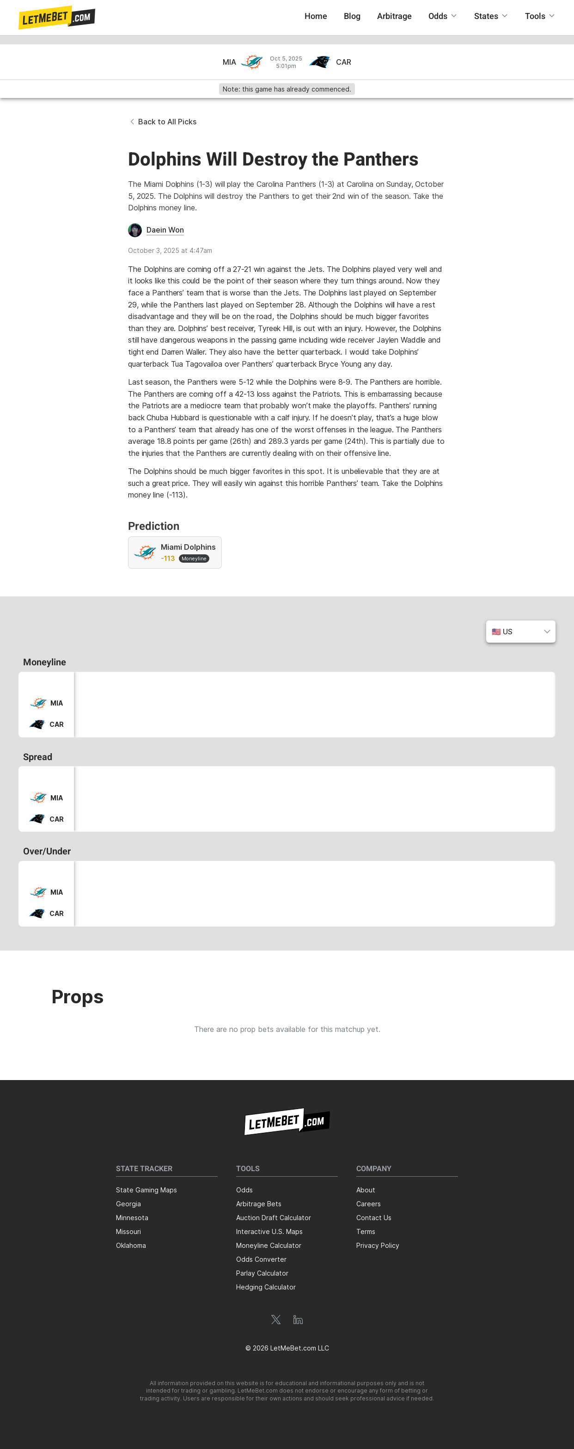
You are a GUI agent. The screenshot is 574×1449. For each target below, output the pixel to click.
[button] (56, 18)
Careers (368, 1204)
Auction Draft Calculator (273, 1218)
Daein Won (165, 229)
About (365, 1190)
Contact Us (373, 1218)
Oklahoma (131, 1245)
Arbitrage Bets (258, 1204)
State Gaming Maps (146, 1190)
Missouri (128, 1231)
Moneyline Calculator (268, 1245)
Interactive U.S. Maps (269, 1231)
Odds (244, 1190)
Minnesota (132, 1218)
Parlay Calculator (262, 1273)
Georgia (128, 1204)
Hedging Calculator (266, 1287)
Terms (365, 1231)
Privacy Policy (377, 1245)
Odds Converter (261, 1259)
